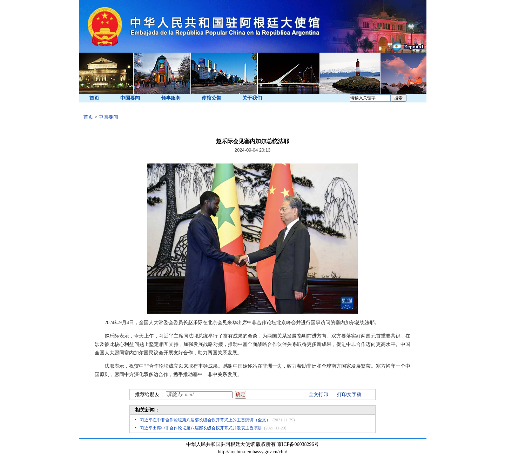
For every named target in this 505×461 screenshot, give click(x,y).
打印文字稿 (349, 394)
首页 (94, 98)
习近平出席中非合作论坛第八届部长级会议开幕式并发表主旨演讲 (201, 428)
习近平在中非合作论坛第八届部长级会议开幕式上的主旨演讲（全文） (205, 419)
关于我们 (252, 98)
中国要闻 (130, 98)
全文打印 (318, 394)
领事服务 (171, 98)
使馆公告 (211, 98)
